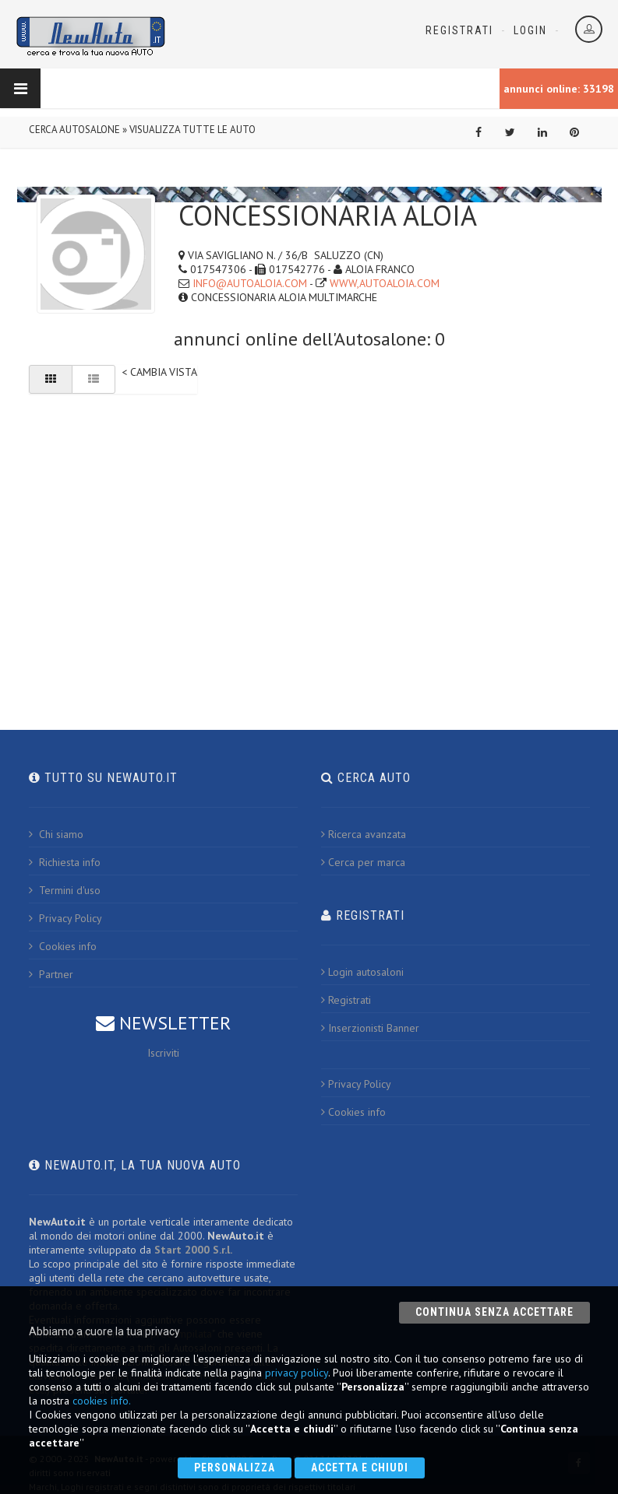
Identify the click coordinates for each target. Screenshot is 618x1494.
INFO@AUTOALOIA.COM (249, 283)
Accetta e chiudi (359, 1467)
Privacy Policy (65, 918)
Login (530, 30)
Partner (51, 974)
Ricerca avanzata (363, 834)
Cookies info (63, 946)
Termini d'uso (65, 890)
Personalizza (234, 1467)
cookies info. (101, 1401)
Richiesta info (65, 862)
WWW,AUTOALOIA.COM (385, 283)
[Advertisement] (309, 524)
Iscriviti (163, 1053)
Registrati (459, 30)
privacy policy (296, 1373)
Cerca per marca (363, 862)
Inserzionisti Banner (370, 1028)
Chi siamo (56, 834)
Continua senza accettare (494, 1312)
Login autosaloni (362, 972)
